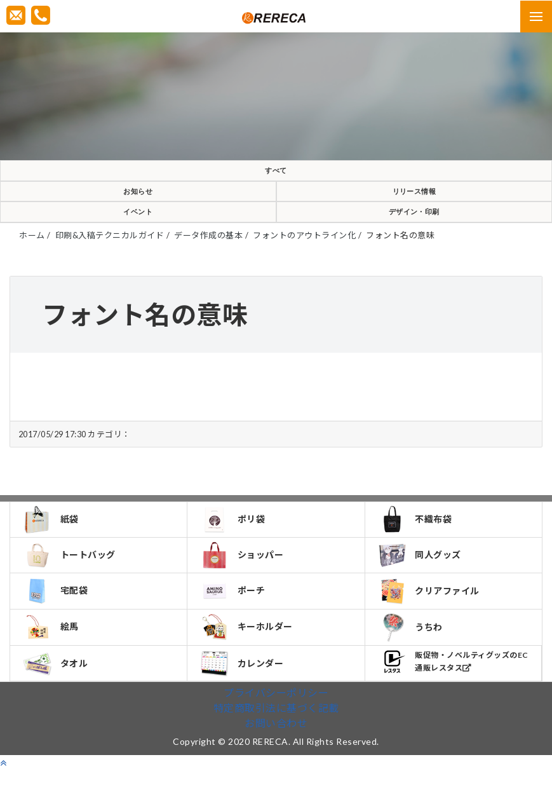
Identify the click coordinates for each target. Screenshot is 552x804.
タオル (57, 695)
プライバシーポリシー (276, 726)
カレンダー (244, 695)
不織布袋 (417, 539)
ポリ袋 (234, 539)
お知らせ (137, 200)
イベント (137, 226)
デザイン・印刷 (414, 226)
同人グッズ (422, 578)
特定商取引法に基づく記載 (276, 741)
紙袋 (53, 539)
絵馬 (53, 655)
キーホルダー (248, 655)
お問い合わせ (276, 757)
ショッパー (244, 578)
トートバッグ (71, 578)
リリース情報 (413, 200)
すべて (276, 173)
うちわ (412, 655)
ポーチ (234, 616)
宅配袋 (57, 616)
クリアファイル (431, 617)
